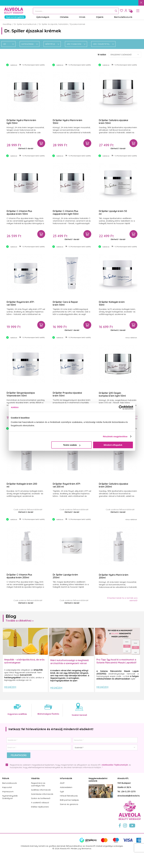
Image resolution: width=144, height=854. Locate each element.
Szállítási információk (41, 790)
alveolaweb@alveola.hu (128, 795)
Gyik (62, 791)
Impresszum (8, 791)
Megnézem (10, 687)
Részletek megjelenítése (115, 436)
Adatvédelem (66, 787)
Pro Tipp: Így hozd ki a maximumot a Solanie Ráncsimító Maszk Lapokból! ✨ (116, 662)
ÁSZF (62, 783)
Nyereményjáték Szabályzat (10, 797)
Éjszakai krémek (77, 24)
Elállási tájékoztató (40, 806)
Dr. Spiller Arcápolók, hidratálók (53, 24)
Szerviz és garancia (69, 804)
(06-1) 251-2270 (128, 791)
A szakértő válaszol (40, 802)
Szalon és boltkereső (40, 798)
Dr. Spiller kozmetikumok (25, 24)
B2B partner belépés (69, 800)
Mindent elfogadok (113, 445)
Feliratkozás (18, 755)
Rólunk (5, 778)
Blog (11, 616)
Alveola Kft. (123, 778)
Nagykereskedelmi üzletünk (98, 779)
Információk (66, 778)
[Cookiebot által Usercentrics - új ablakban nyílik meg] (121, 407)
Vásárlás (35, 778)
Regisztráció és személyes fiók (38, 784)
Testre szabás (71, 445)
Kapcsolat (7, 787)
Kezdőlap (7, 24)
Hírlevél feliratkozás (69, 795)
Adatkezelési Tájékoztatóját (115, 765)
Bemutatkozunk (9, 783)
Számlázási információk (42, 794)
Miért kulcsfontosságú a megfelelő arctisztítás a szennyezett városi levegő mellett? (69, 663)
